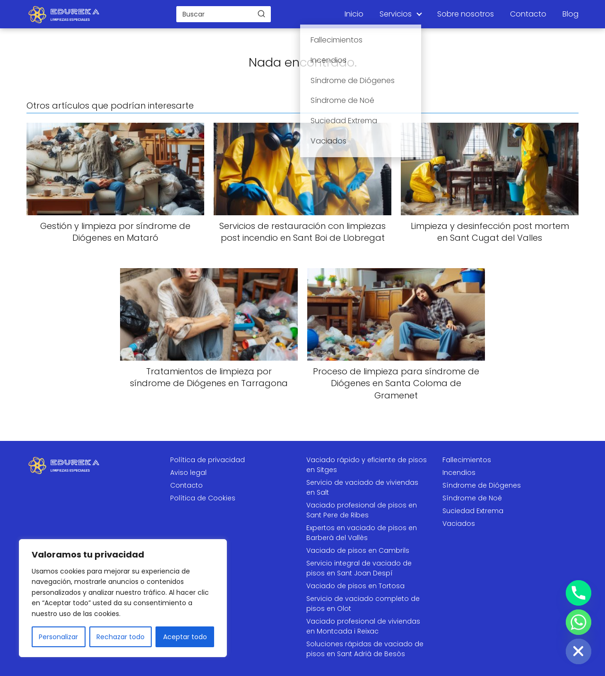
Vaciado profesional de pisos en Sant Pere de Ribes (361, 510)
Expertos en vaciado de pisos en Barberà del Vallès (361, 532)
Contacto (528, 13)
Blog (570, 13)
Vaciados (458, 523)
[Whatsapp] (578, 622)
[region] (123, 598)
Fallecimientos (466, 460)
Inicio (354, 13)
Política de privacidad (207, 460)
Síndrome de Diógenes (481, 485)
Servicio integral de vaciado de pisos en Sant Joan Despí (359, 568)
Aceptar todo (185, 637)
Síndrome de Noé (472, 498)
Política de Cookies (202, 498)
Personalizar (58, 637)
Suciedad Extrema (472, 510)
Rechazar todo (120, 637)
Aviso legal (188, 472)
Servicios (396, 13)
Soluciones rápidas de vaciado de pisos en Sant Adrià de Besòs (365, 649)
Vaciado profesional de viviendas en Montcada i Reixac (363, 626)
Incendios (458, 472)
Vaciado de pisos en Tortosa (355, 586)
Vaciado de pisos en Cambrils (357, 550)
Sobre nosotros (465, 13)
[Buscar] (261, 13)
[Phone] (578, 593)
